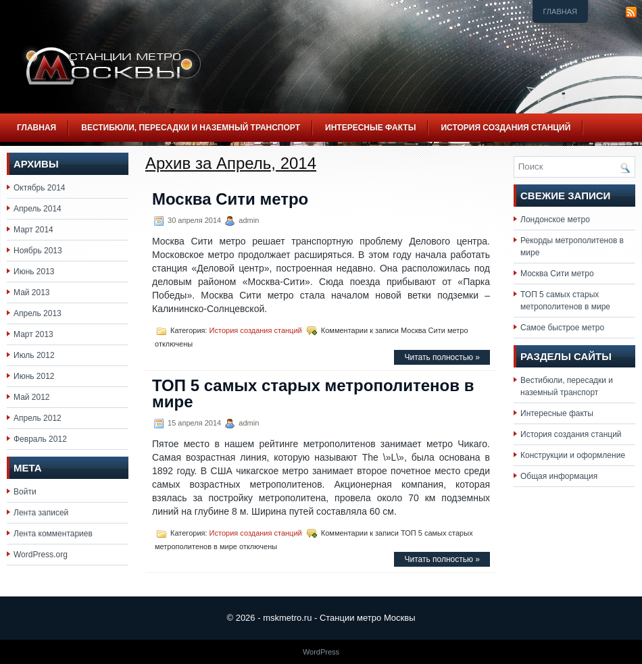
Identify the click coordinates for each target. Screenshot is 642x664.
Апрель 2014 (37, 208)
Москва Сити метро (230, 199)
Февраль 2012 (40, 439)
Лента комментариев (53, 533)
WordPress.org (41, 554)
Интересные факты (370, 127)
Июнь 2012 (34, 376)
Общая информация (558, 476)
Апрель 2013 (37, 313)
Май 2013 (32, 292)
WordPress (321, 652)
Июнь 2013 (34, 271)
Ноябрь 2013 (38, 250)
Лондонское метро (555, 219)
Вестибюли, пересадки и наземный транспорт (190, 127)
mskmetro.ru (287, 618)
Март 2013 (33, 334)
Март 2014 (33, 229)
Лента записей (41, 512)
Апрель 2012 (37, 418)
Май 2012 (32, 397)
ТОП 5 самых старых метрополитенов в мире (313, 393)
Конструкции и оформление (572, 455)
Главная (560, 11)
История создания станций (505, 127)
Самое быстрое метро (562, 327)
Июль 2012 (34, 355)
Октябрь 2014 (40, 188)
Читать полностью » (442, 357)
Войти (25, 491)
